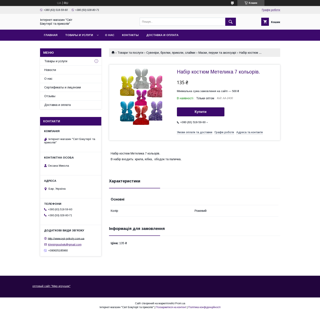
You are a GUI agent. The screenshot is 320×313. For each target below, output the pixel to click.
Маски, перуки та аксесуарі (217, 52)
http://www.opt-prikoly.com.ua (66, 238)
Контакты (130, 35)
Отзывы (49, 96)
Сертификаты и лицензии (62, 87)
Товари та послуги (130, 52)
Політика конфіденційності (204, 307)
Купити (201, 112)
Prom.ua (180, 303)
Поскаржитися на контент (171, 307)
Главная (50, 35)
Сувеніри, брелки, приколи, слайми (170, 52)
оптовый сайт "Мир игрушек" (51, 286)
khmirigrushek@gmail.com (65, 244)
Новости (50, 70)
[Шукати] (230, 22)
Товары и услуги (79, 35)
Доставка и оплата (162, 35)
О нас (109, 35)
